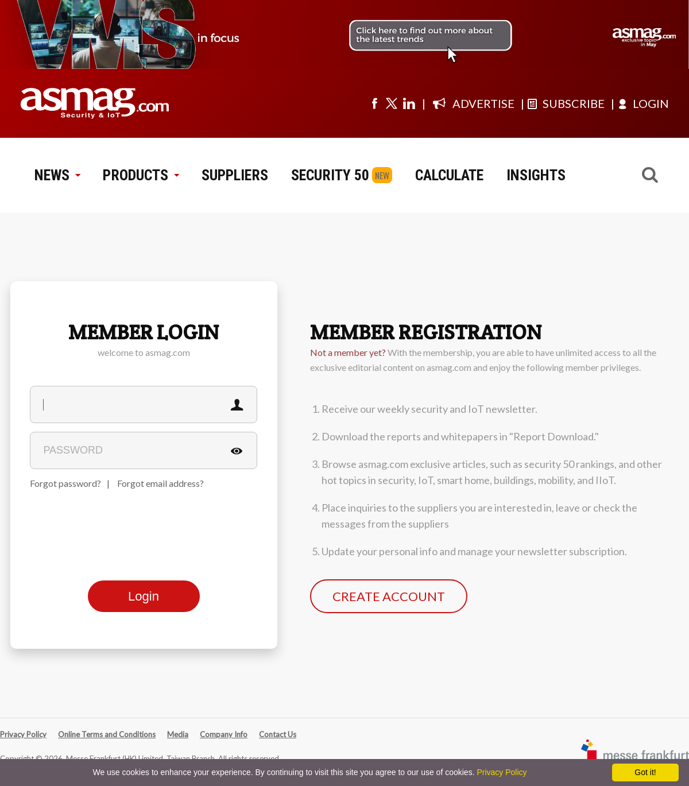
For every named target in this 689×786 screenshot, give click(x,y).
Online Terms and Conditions (107, 734)
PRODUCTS (141, 175)
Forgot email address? (160, 483)
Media (177, 734)
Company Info (223, 734)
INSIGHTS (536, 175)
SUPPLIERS (235, 175)
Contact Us (277, 734)
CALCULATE (449, 175)
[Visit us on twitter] (391, 103)
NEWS (57, 175)
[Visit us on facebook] (374, 103)
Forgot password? (65, 483)
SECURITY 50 (330, 175)
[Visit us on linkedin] (409, 103)
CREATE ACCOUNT (388, 596)
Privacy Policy (23, 734)
